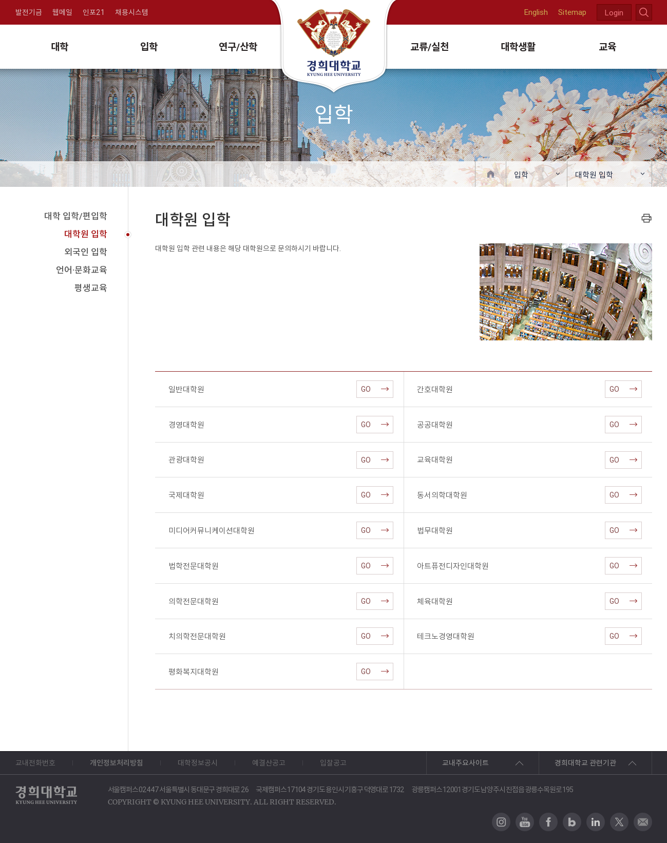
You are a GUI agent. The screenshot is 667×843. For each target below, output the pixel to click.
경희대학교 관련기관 (585, 763)
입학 (149, 47)
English (536, 12)
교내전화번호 (35, 763)
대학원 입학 (594, 175)
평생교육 (90, 288)
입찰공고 (333, 763)
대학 (59, 47)
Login (614, 12)
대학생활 (518, 47)
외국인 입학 (85, 252)
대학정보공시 (198, 763)
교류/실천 (429, 47)
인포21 (94, 12)
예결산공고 (268, 763)
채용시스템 (131, 12)
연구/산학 (238, 47)
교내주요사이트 (465, 763)
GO (375, 389)
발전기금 (28, 12)
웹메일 (62, 12)
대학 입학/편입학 (75, 216)
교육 (607, 47)
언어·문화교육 (81, 270)
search (644, 12)
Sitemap (572, 12)
